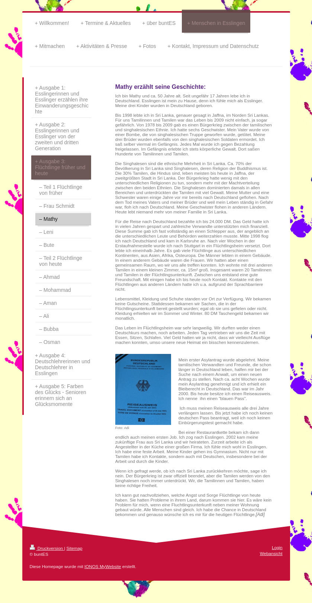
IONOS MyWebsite (102, 566)
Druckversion (47, 548)
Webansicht (271, 553)
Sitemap (75, 548)
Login (277, 547)
